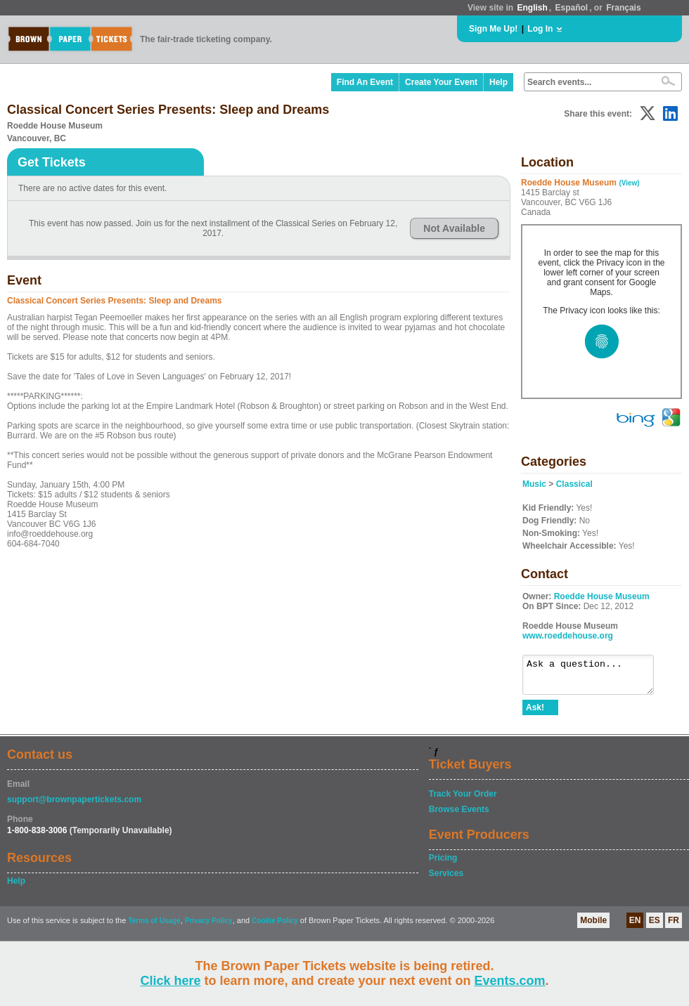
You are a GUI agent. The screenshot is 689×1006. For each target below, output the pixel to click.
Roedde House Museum (602, 596)
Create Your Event (441, 82)
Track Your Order (463, 800)
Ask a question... (595, 678)
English (532, 8)
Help (498, 82)
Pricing (443, 864)
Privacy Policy (209, 927)
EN (635, 927)
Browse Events (459, 816)
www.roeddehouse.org (567, 636)
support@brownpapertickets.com (74, 806)
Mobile (593, 927)
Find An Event (365, 82)
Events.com (510, 981)
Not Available (454, 228)
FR (673, 927)
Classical (574, 484)
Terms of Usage (154, 927)
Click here (170, 981)
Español (571, 8)
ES (654, 927)
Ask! (535, 714)
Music (534, 484)
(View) (629, 183)
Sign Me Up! (493, 29)
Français (623, 8)
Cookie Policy (275, 927)
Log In (540, 29)
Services (446, 879)
